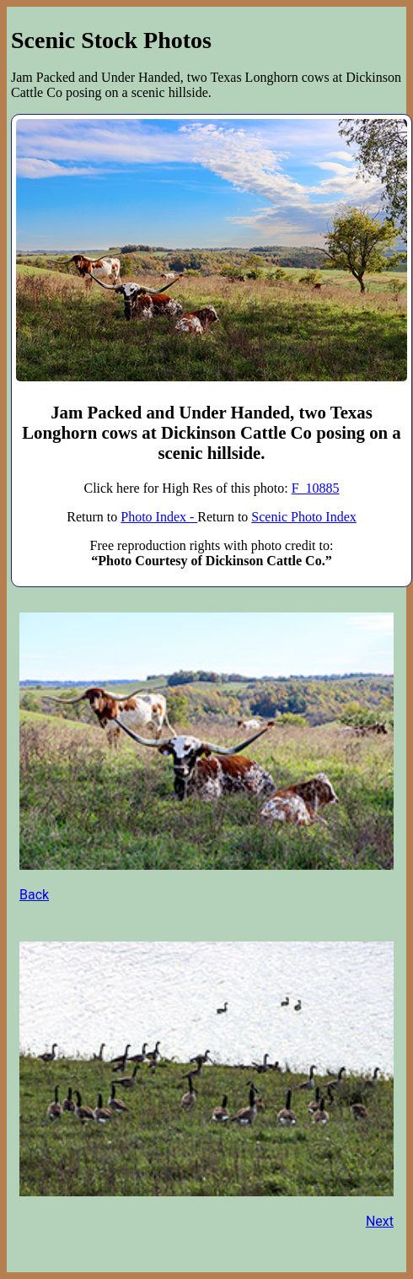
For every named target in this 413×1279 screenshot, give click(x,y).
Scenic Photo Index (303, 517)
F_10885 (316, 488)
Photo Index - (159, 517)
